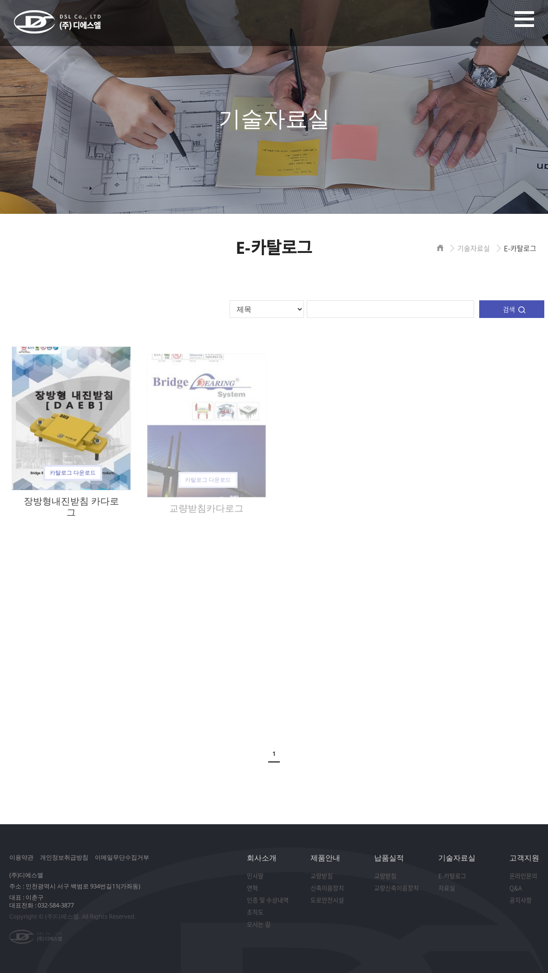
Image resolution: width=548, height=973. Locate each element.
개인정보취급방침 (64, 857)
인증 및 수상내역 (268, 899)
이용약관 (21, 857)
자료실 (446, 887)
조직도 (255, 911)
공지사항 (520, 899)
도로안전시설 (327, 899)
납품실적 (389, 858)
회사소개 (262, 858)
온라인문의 (523, 875)
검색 (509, 309)
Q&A (515, 887)
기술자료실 (456, 858)
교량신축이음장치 (396, 887)
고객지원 (524, 858)
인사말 (255, 875)
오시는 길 (259, 924)
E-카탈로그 (452, 875)
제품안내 (325, 858)
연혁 (252, 887)
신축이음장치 (327, 887)
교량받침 (321, 875)
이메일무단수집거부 (122, 857)
